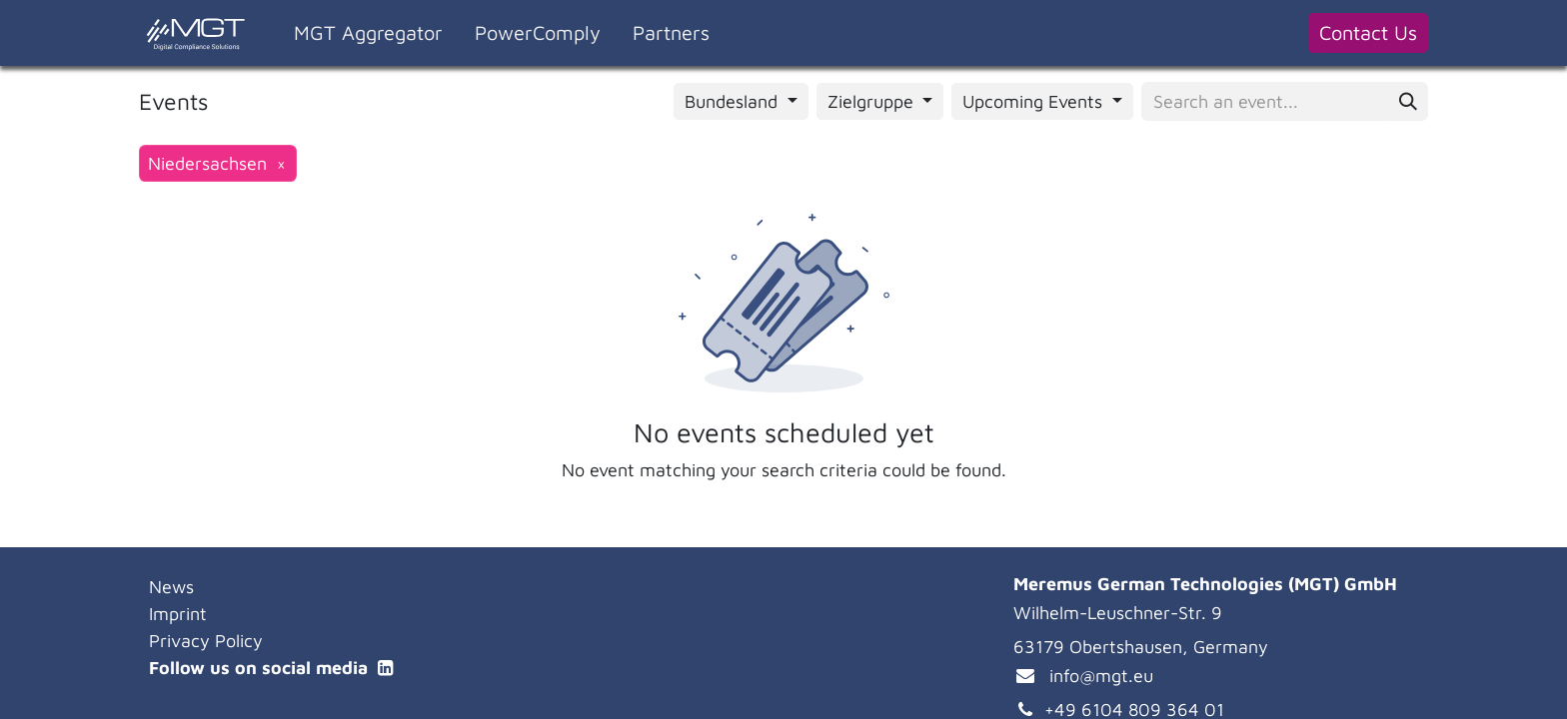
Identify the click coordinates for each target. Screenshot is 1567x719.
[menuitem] (368, 33)
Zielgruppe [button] (872, 101)
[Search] (1408, 101)
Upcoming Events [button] (1034, 101)
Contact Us (1368, 32)
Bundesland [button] (734, 101)
